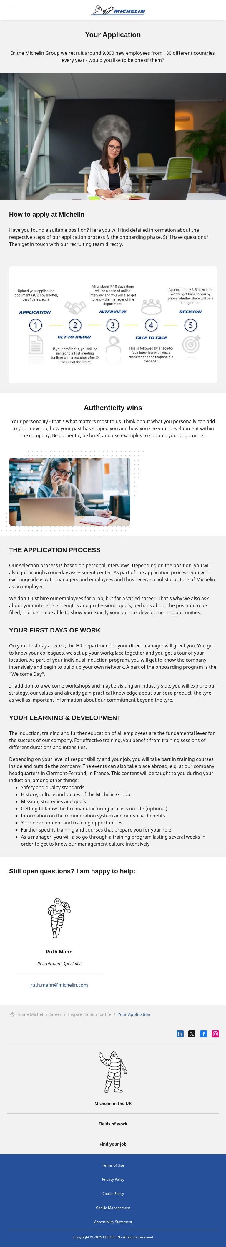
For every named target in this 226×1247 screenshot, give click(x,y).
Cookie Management (113, 1207)
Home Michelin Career (36, 1014)
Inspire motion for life (89, 1014)
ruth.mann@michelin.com (59, 985)
